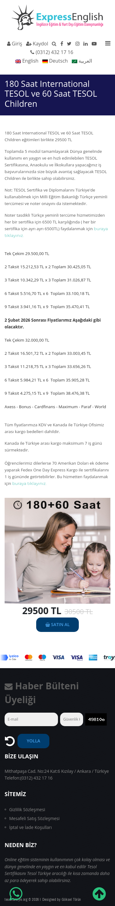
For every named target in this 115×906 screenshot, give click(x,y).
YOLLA (33, 741)
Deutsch (55, 60)
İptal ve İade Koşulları (30, 827)
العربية (82, 60)
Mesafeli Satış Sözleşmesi (34, 818)
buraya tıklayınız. (29, 483)
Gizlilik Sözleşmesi (27, 809)
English (26, 60)
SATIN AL (57, 624)
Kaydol (37, 43)
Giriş (14, 43)
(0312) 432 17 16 (54, 52)
